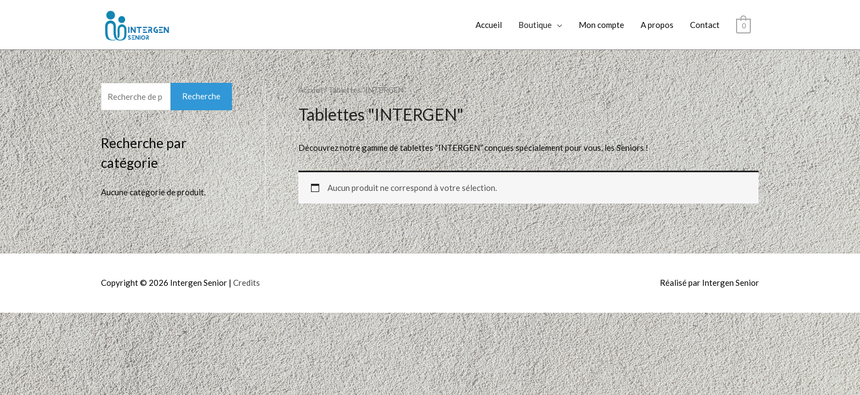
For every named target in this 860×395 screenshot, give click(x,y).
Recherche (201, 96)
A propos (657, 25)
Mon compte (601, 25)
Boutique (535, 25)
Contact (705, 25)
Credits (246, 282)
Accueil (489, 25)
